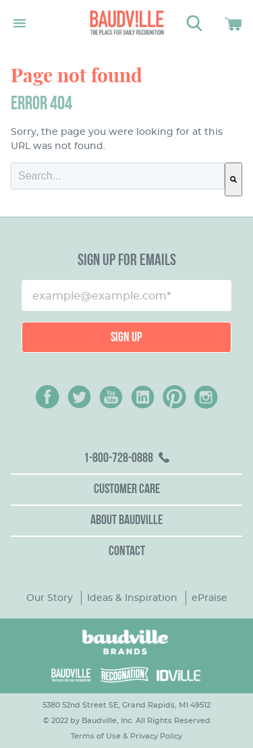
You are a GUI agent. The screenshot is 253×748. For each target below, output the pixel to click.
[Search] (233, 179)
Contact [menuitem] (127, 551)
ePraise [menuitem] (209, 598)
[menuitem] (126, 459)
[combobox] (118, 176)
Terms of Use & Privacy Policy (126, 736)
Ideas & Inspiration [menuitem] (132, 598)
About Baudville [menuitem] (126, 520)
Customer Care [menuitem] (127, 489)
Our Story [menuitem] (49, 598)
